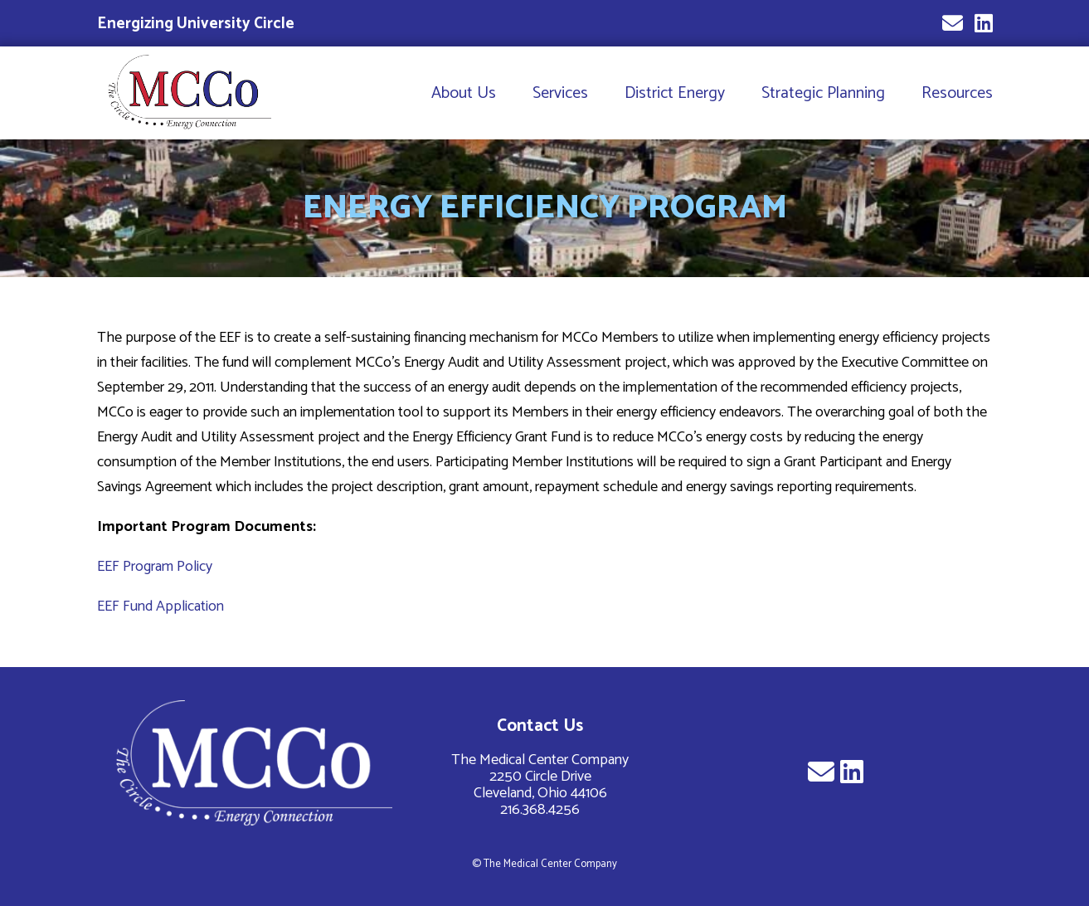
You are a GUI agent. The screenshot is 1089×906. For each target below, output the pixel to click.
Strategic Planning (823, 93)
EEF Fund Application (160, 606)
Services (560, 93)
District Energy (675, 93)
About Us (463, 93)
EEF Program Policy (154, 566)
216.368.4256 (540, 809)
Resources (957, 93)
